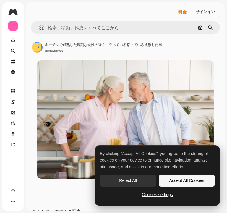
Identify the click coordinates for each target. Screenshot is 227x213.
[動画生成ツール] (13, 123)
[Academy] (13, 190)
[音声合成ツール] (13, 134)
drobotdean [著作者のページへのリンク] (54, 51)
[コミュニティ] (13, 72)
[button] (39, 27)
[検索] (13, 51)
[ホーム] (13, 40)
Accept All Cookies (186, 180)
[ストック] (13, 61)
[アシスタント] (13, 144)
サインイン (205, 11)
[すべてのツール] (13, 91)
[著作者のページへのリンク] (37, 47)
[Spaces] (13, 102)
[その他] (13, 201)
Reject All (128, 180)
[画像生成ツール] (13, 112)
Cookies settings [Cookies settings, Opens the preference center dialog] (157, 194)
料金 (182, 11)
